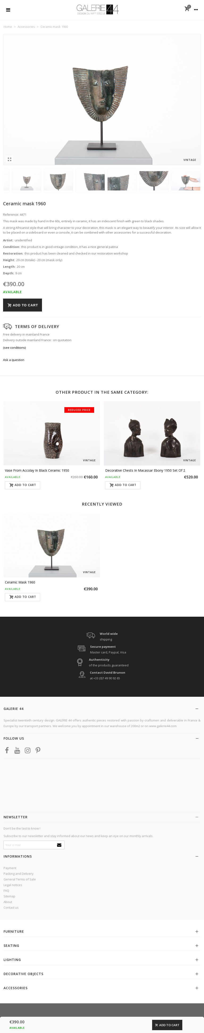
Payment (10, 868)
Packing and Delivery (18, 873)
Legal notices (13, 885)
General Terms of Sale (20, 879)
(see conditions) (14, 347)
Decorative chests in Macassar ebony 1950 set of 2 (145, 470)
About (8, 902)
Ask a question (13, 360)
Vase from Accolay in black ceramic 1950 (37, 470)
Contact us (11, 907)
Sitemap (9, 896)
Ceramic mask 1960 (20, 582)
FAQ (6, 890)
